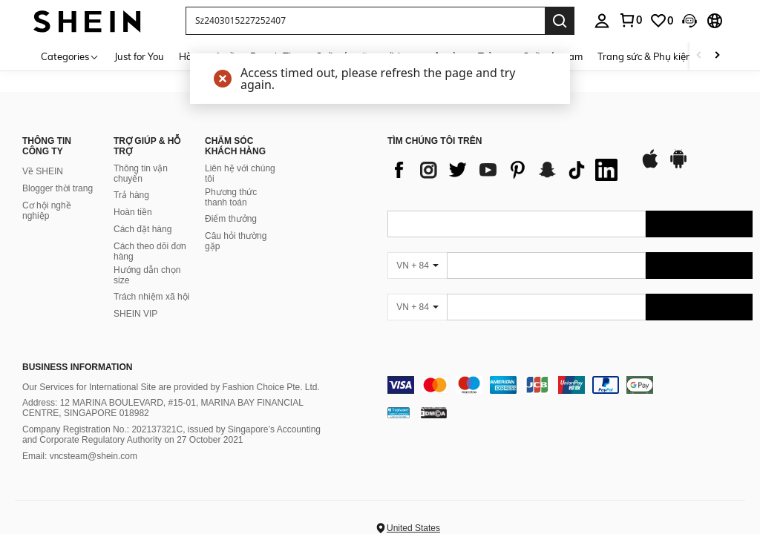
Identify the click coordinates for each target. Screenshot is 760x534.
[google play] (678, 166)
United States (413, 528)
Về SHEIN (42, 171)
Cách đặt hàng (142, 229)
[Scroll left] (699, 56)
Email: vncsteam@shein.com (79, 456)
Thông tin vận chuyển (141, 173)
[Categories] (70, 56)
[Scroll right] (717, 56)
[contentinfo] (570, 385)
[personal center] (602, 21)
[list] (506, 170)
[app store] (650, 166)
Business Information (77, 367)
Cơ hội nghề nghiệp (46, 210)
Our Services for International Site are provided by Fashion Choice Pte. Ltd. (171, 387)
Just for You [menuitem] (139, 56)
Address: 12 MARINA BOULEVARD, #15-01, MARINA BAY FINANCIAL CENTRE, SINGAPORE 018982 (162, 408)
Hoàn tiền (133, 212)
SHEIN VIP (135, 314)
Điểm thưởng (231, 219)
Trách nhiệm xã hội (151, 296)
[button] (365, 21)
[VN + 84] (417, 265)
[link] (630, 20)
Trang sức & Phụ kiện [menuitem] (644, 56)
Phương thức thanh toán (231, 197)
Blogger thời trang (57, 188)
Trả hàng (131, 195)
